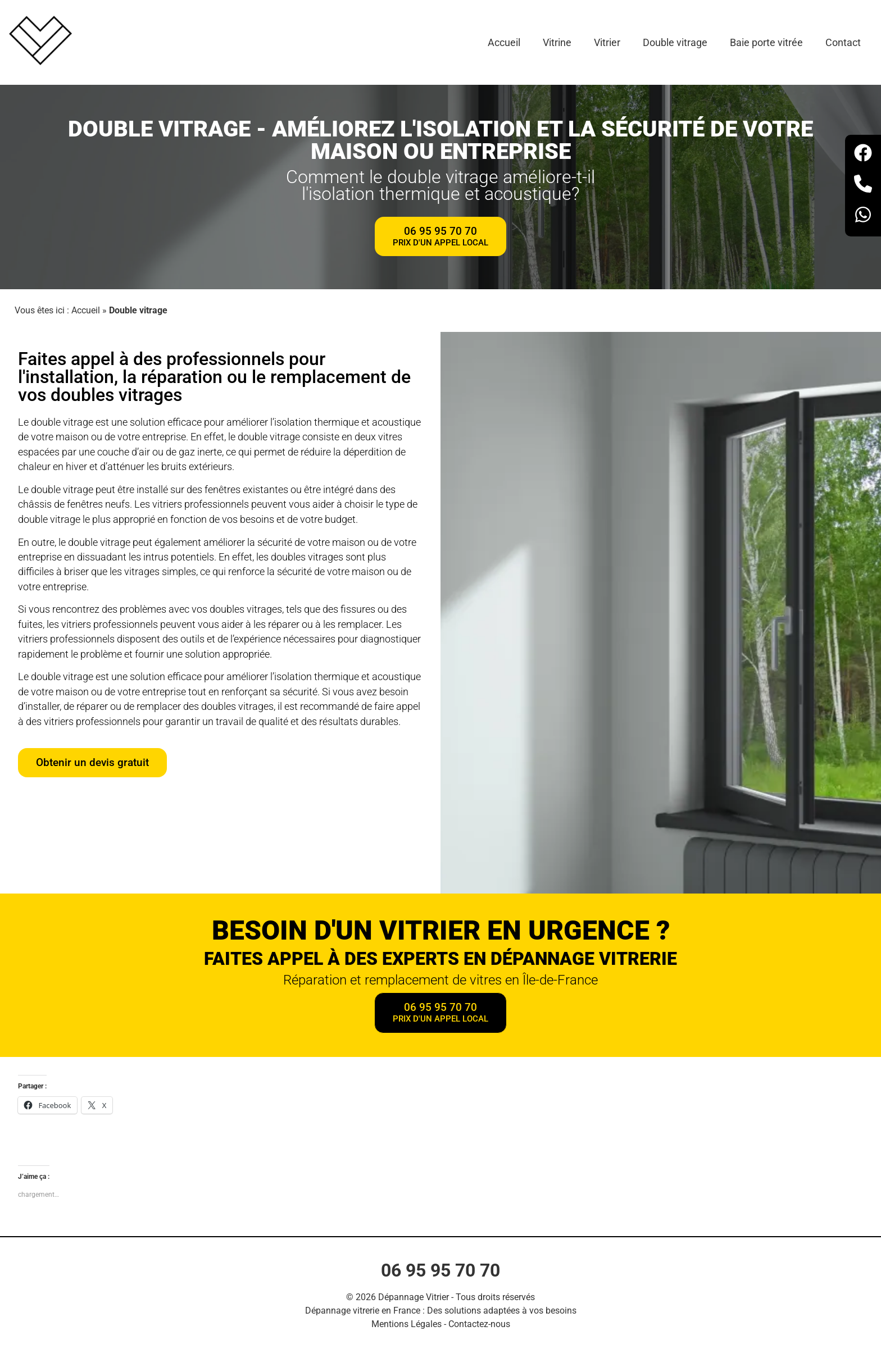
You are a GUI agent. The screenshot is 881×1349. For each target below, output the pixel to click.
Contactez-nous (479, 1324)
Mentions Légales (406, 1324)
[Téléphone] (863, 186)
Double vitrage (675, 42)
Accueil (504, 42)
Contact (843, 42)
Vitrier (607, 42)
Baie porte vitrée (766, 42)
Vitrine (557, 42)
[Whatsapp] (863, 216)
